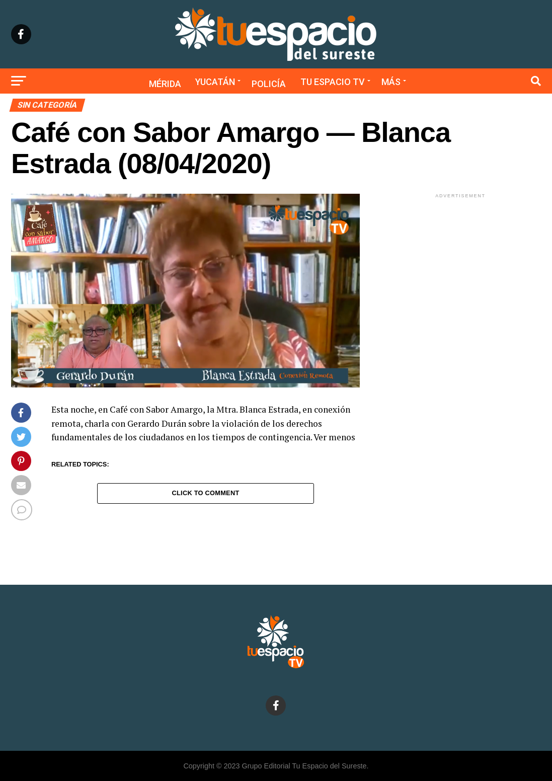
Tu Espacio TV (332, 81)
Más (391, 81)
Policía (269, 84)
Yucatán (215, 81)
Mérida (165, 84)
